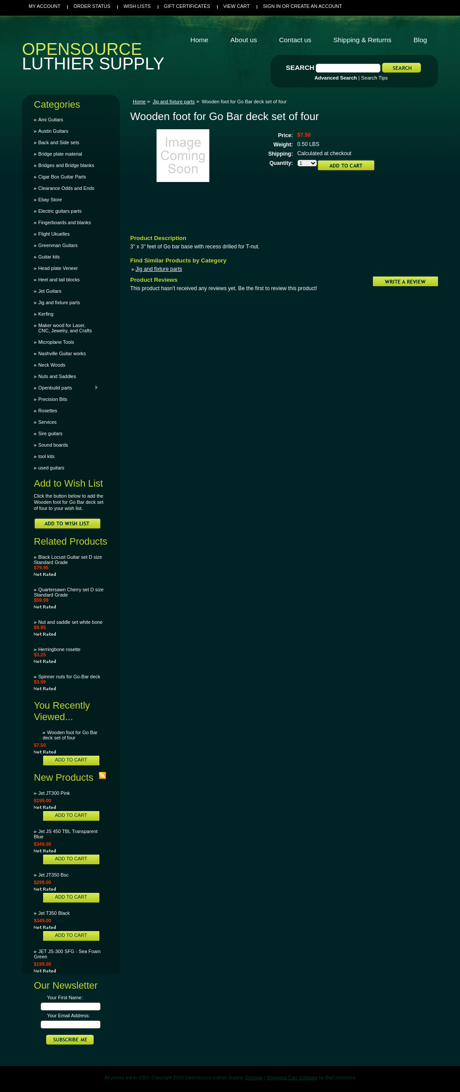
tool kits (46, 456)
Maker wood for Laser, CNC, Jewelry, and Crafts (65, 328)
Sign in (272, 6)
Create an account (316, 6)
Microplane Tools (56, 342)
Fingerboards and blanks (64, 222)
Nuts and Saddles (57, 376)
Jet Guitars (50, 291)
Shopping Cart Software (292, 1077)
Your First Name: (65, 997)
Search (300, 67)
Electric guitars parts (60, 211)
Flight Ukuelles (53, 234)
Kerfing (45, 314)
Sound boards (53, 445)
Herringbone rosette (59, 649)
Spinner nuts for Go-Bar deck (69, 676)
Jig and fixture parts (59, 302)
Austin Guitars (53, 131)
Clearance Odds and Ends (66, 188)
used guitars (51, 467)
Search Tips (374, 77)
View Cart (236, 6)
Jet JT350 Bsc (53, 874)
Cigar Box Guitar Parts (62, 176)
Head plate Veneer (58, 268)
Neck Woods (51, 365)
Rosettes (47, 410)
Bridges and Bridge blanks (66, 165)
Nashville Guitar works (62, 353)
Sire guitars (50, 433)
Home (139, 101)
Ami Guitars (50, 119)
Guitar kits (49, 256)
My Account (44, 6)
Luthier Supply (93, 58)
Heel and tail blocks (59, 279)
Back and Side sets (58, 142)
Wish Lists (137, 6)
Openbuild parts (66, 387)
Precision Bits (52, 399)
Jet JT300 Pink (54, 793)
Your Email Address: (68, 1015)
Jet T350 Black (54, 913)
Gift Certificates (187, 6)
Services (47, 422)
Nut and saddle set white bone (70, 622)
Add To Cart (71, 759)
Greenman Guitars (57, 245)
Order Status (91, 6)
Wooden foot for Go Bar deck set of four (70, 735)
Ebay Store (50, 199)
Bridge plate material (60, 154)
